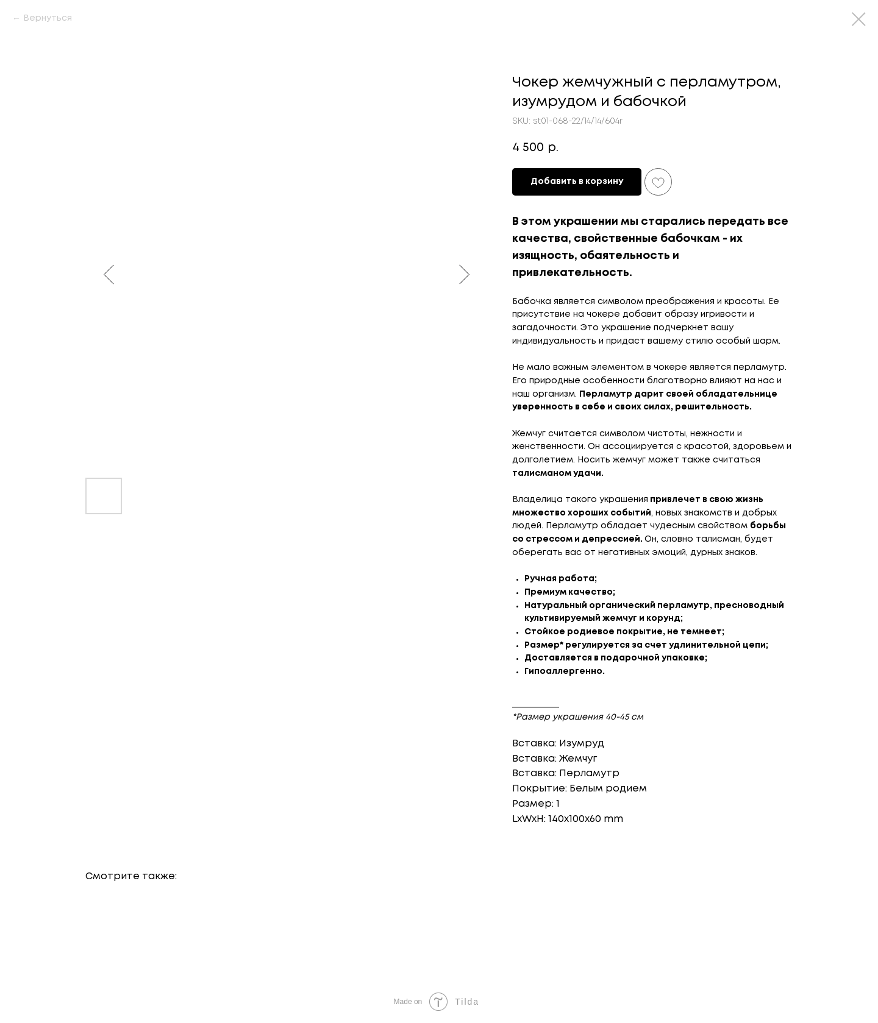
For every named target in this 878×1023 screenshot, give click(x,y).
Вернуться (47, 18)
